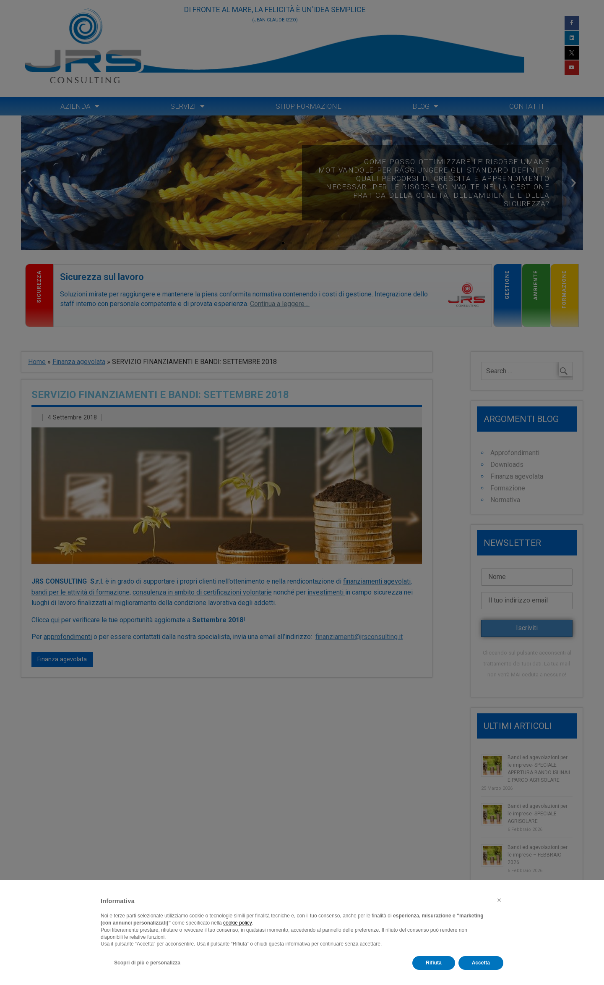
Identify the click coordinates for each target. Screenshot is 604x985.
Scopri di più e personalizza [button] (147, 963)
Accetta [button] (481, 963)
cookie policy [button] (237, 923)
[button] (499, 900)
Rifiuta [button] (433, 963)
